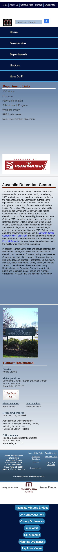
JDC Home (8, 91)
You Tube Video (51, 457)
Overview (7, 96)
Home (4, 5)
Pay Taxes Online (32, 548)
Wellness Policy (11, 109)
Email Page (49, 5)
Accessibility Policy (36, 453)
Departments (18, 54)
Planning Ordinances (32, 541)
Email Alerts (32, 528)
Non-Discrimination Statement (18, 119)
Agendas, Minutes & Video (32, 508)
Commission (18, 43)
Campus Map (26, 5)
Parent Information (12, 100)
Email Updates (51, 453)
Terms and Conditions (35, 458)
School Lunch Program (15, 105)
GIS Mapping (32, 535)
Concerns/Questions (32, 514)
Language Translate (51, 463)
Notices (15, 65)
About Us (14, 5)
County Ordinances (32, 521)
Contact (38, 5)
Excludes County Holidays (16, 429)
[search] (28, 22)
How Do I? (16, 76)
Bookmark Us (35, 468)
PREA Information (12, 114)
